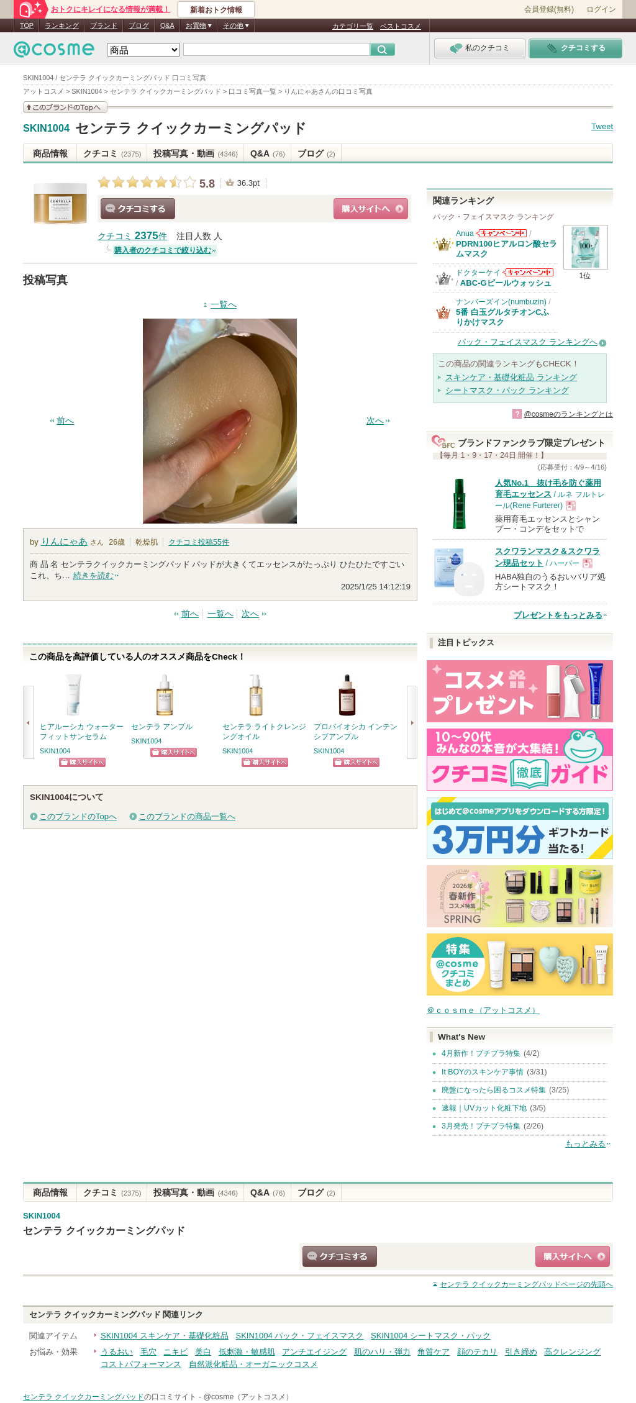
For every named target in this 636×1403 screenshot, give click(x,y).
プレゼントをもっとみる (558, 615)
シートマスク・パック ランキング (507, 390)
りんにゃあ (64, 541)
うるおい (117, 1351)
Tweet (602, 126)
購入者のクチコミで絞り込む (162, 250)
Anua (465, 233)
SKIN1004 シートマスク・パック (431, 1335)
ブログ (139, 25)
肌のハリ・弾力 (382, 1351)
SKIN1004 (46, 128)
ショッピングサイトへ (371, 208)
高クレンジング (572, 1351)
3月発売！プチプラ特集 (481, 1126)
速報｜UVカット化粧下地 (484, 1108)
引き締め (521, 1351)
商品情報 (50, 153)
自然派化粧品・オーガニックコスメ (253, 1364)
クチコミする (138, 208)
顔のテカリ (477, 1351)
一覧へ (224, 304)
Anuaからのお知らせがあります (501, 233)
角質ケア (433, 1351)
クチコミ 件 (132, 236)
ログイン (601, 9)
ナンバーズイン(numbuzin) (501, 301)
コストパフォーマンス (141, 1364)
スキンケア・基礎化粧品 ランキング (511, 377)
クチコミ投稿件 (198, 542)
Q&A (167, 25)
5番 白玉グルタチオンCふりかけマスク (502, 317)
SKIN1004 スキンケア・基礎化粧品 (165, 1335)
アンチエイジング (314, 1351)
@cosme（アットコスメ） (248, 1396)
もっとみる (585, 1143)
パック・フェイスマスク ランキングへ (527, 342)
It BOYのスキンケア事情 (483, 1072)
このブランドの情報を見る (65, 107)
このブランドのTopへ (78, 816)
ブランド (103, 25)
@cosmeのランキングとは (568, 414)
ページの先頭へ (526, 1284)
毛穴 (148, 1351)
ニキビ (175, 1351)
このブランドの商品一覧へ (187, 816)
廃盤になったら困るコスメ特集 (494, 1090)
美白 (203, 1351)
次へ (375, 420)
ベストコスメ (400, 26)
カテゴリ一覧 (352, 26)
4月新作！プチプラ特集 (481, 1053)
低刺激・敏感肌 (247, 1351)
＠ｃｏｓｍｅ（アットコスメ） (483, 1010)
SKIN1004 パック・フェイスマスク (300, 1335)
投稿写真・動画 (195, 153)
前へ (65, 420)
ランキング (62, 25)
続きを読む (93, 575)
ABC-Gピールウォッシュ (506, 283)
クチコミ (112, 153)
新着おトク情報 (216, 10)
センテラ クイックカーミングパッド (191, 128)
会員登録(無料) (549, 9)
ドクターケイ (478, 272)
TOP (27, 25)
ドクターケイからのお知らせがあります (528, 272)
